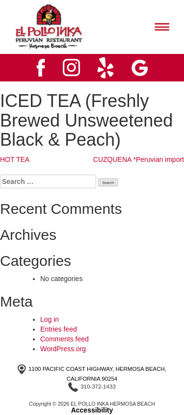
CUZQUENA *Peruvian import (138, 159)
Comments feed (64, 339)
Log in (49, 319)
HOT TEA (14, 159)
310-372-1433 (98, 386)
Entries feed (58, 329)
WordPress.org (63, 349)
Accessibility (92, 410)
